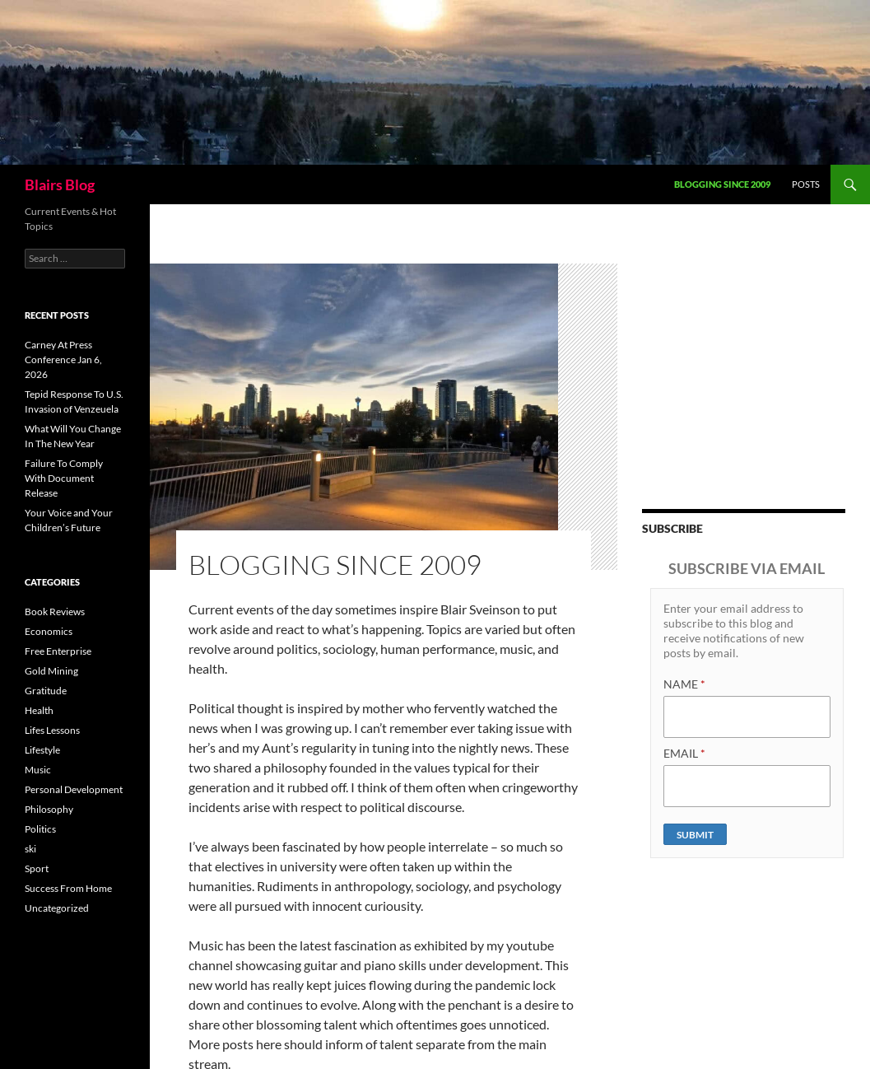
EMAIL (684, 753)
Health (39, 710)
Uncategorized (57, 908)
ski (30, 849)
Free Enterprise (58, 651)
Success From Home (68, 888)
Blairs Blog (60, 184)
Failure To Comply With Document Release (64, 478)
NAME (684, 684)
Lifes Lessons (52, 730)
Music (38, 769)
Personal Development (74, 789)
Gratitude (46, 690)
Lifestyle (42, 750)
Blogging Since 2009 (722, 184)
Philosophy (49, 809)
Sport (37, 868)
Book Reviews (55, 611)
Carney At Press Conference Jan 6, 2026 (63, 359)
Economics (48, 631)
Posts (806, 184)
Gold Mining (51, 671)
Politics (40, 829)
